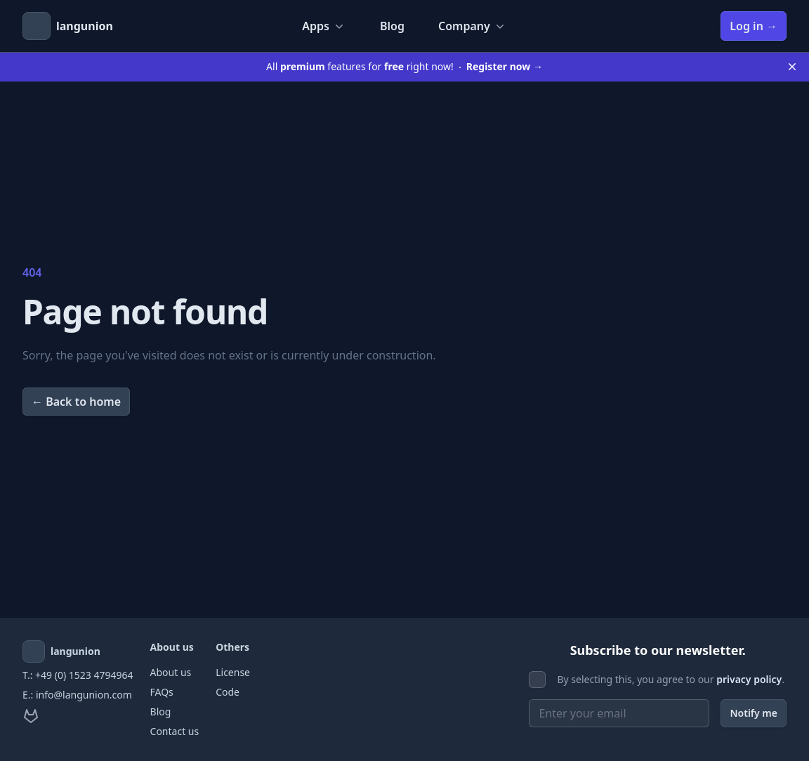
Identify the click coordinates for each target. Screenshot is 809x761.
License (233, 672)
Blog (392, 26)
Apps (324, 26)
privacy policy (749, 679)
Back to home (76, 401)
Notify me (753, 713)
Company (472, 26)
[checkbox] (537, 679)
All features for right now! (404, 66)
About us (171, 672)
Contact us (174, 731)
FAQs (161, 692)
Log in (753, 26)
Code (227, 692)
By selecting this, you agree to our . (670, 679)
